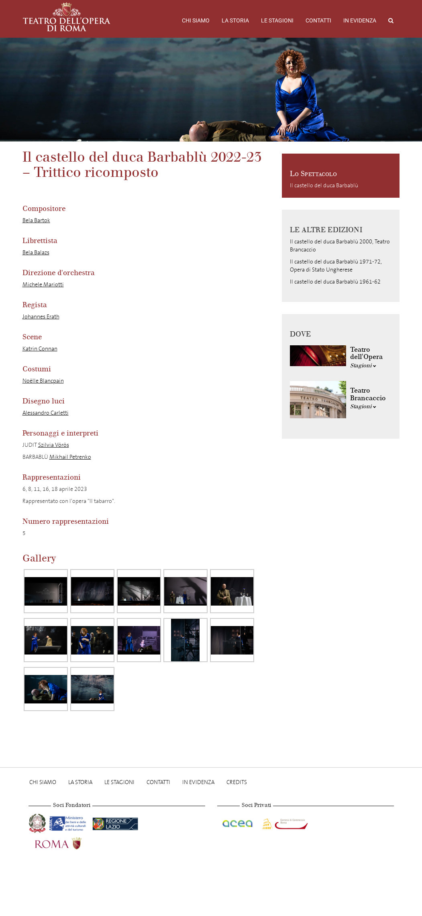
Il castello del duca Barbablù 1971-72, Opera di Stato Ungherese (336, 266)
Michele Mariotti (43, 284)
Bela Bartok (36, 220)
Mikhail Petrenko (70, 457)
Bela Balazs (35, 252)
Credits (236, 782)
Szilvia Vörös (53, 445)
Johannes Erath (40, 316)
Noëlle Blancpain (43, 381)
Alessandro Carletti (45, 413)
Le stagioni (277, 20)
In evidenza (359, 20)
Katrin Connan (39, 349)
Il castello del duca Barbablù (324, 185)
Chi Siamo (196, 20)
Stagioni (363, 365)
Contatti (318, 20)
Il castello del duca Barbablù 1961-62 (335, 282)
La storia (235, 20)
